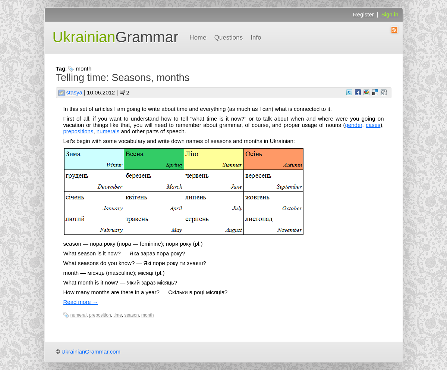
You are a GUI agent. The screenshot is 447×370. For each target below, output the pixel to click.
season (132, 315)
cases (373, 125)
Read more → (80, 302)
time (117, 315)
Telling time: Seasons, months (123, 77)
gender (353, 125)
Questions (228, 37)
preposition (100, 315)
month (147, 315)
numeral (78, 315)
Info (256, 37)
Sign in (390, 14)
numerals (108, 131)
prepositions (78, 131)
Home (197, 37)
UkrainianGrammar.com (91, 351)
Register (363, 14)
